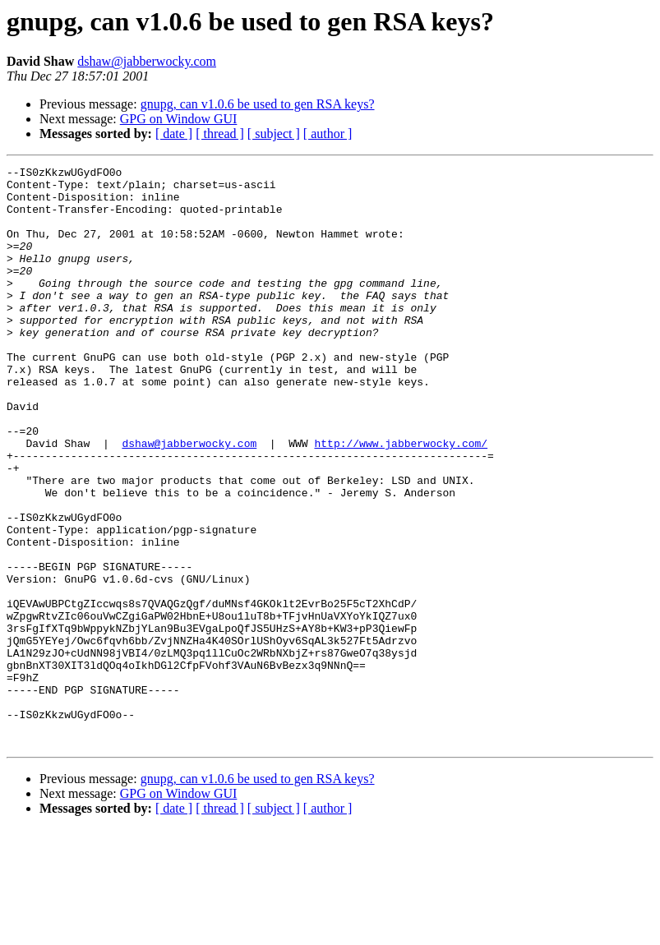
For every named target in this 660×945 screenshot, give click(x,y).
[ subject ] (273, 134)
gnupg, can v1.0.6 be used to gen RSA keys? (258, 104)
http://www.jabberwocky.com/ (400, 499)
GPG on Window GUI (179, 119)
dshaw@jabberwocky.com (146, 61)
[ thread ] (220, 134)
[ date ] (173, 134)
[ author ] (328, 134)
